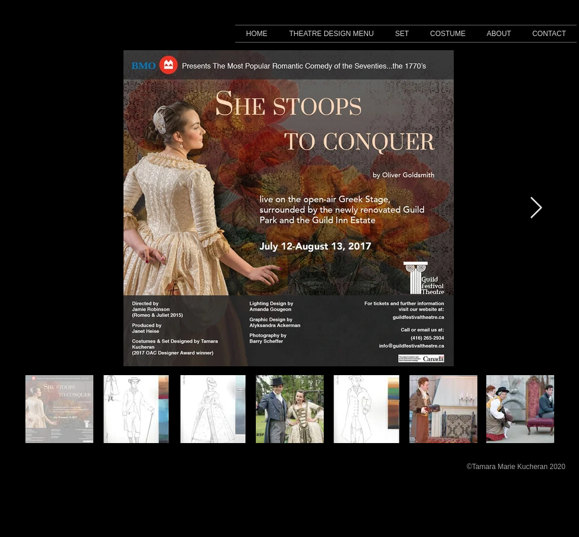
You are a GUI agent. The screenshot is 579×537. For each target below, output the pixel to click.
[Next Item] (536, 208)
